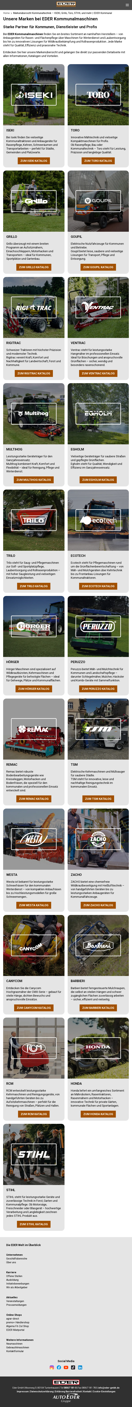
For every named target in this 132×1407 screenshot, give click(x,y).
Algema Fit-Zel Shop (17, 1326)
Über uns (11, 1262)
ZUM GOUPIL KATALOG (98, 267)
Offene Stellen (14, 1276)
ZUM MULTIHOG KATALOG (33, 479)
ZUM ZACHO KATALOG (98, 905)
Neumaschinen (14, 1343)
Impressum (23, 1391)
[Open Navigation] (127, 5)
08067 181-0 (70, 1388)
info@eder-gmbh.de (108, 1388)
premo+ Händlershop (17, 1322)
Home (6, 13)
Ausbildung (12, 1279)
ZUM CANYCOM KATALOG (34, 1007)
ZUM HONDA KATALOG (98, 1114)
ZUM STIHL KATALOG (34, 1224)
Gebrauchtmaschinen (17, 1347)
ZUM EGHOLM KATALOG (98, 479)
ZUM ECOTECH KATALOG (98, 586)
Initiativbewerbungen (17, 1283)
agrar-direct (12, 1318)
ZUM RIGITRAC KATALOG (33, 373)
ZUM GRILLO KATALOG (34, 267)
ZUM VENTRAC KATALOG (98, 373)
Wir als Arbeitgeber (16, 1287)
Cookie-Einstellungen (104, 1391)
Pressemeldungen (16, 1304)
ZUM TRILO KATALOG (34, 586)
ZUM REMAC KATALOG (34, 798)
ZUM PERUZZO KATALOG (98, 688)
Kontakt (87, 1391)
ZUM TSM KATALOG (98, 798)
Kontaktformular (15, 1351)
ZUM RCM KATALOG (34, 1114)
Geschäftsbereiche (16, 1258)
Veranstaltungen (15, 1301)
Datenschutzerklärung (42, 1391)
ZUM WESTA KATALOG (33, 905)
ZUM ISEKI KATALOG (33, 160)
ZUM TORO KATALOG (98, 160)
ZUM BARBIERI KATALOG (98, 1007)
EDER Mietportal (15, 1329)
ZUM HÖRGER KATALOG (33, 688)
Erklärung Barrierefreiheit (68, 1391)
